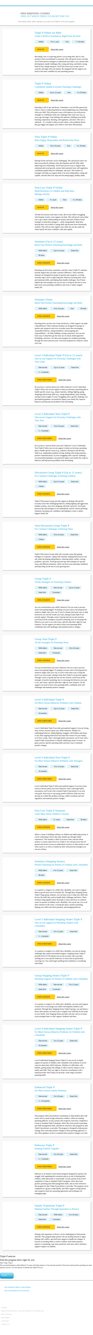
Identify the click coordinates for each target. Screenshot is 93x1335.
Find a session (43, 263)
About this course (57, 49)
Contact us (5, 1324)
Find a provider (44, 380)
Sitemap (4, 1307)
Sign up (40, 49)
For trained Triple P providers (16, 1287)
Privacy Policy (6, 1314)
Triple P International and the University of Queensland (22, 1311)
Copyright (5, 1321)
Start (4, 1275)
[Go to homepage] (46, 6)
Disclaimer (5, 1317)
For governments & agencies (15, 1291)
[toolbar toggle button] (5, 2)
